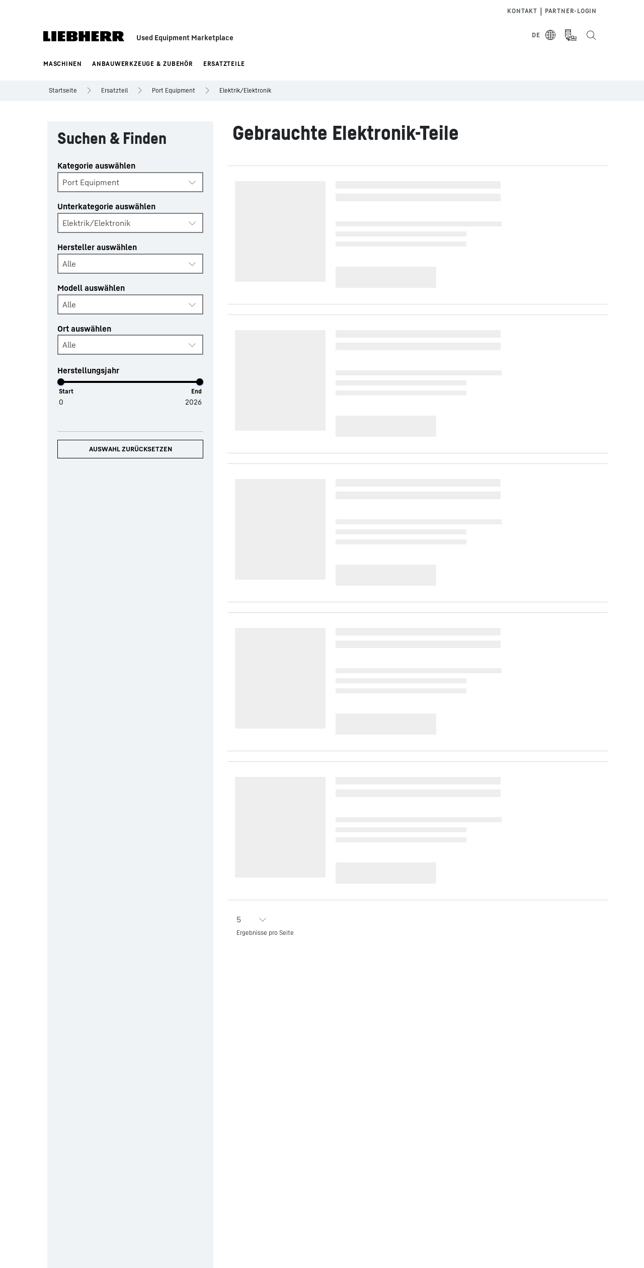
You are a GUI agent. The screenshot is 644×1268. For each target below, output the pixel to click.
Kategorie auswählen (96, 166)
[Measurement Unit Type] (570, 35)
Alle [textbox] (69, 264)
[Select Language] (544, 35)
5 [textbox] (238, 919)
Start (66, 391)
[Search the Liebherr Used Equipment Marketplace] (591, 35)
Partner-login (571, 11)
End (196, 391)
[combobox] (130, 182)
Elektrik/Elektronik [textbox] (96, 223)
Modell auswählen (91, 288)
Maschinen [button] (62, 63)
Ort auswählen (84, 329)
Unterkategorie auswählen (106, 206)
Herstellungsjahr (88, 370)
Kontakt (522, 11)
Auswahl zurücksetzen (130, 449)
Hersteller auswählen (97, 247)
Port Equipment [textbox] (90, 182)
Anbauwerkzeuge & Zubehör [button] (142, 63)
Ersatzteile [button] (224, 63)
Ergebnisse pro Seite (265, 932)
